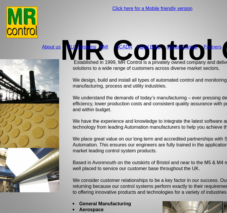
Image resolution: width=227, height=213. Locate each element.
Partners (212, 46)
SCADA (124, 46)
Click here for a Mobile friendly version (152, 8)
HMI (104, 46)
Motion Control (182, 46)
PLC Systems (81, 46)
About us (51, 46)
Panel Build (148, 46)
